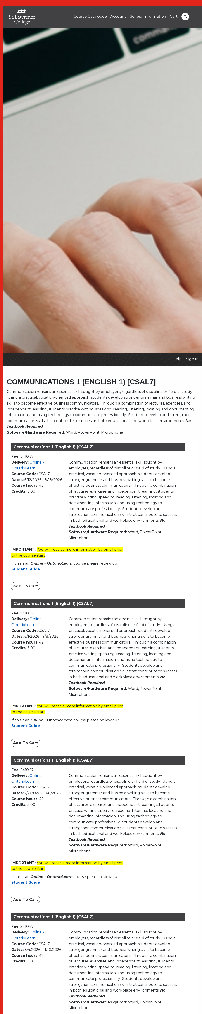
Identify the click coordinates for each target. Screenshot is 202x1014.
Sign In (192, 359)
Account (118, 16)
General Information (147, 16)
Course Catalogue (90, 16)
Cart (174, 16)
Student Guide (25, 569)
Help (177, 359)
